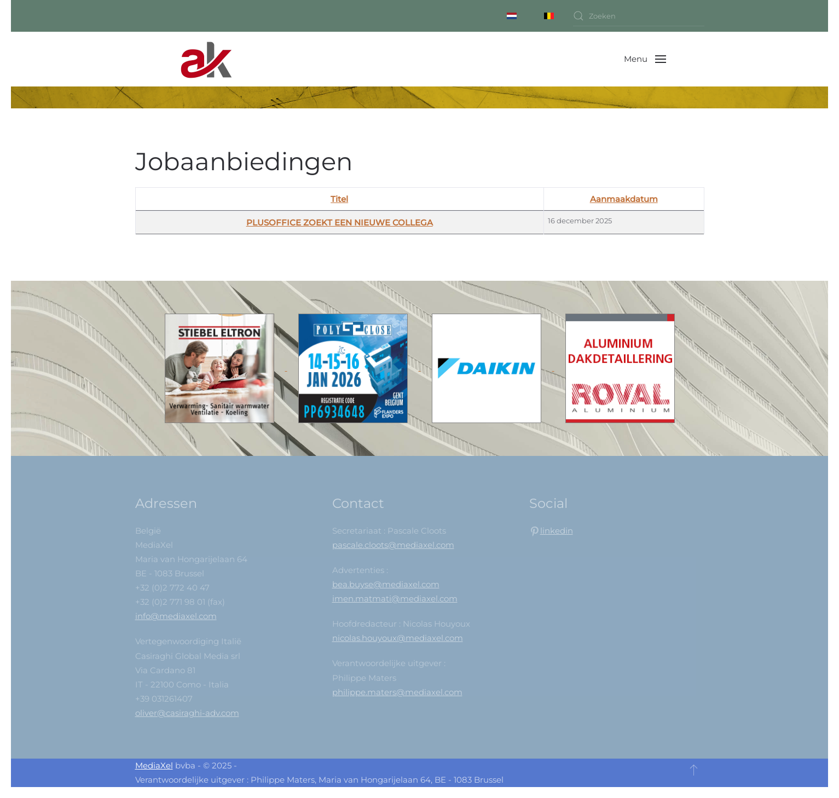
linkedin (556, 530)
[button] (645, 59)
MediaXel (154, 765)
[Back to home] (206, 59)
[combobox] (638, 15)
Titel (339, 199)
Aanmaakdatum (624, 199)
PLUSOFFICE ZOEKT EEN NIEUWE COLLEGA (339, 222)
